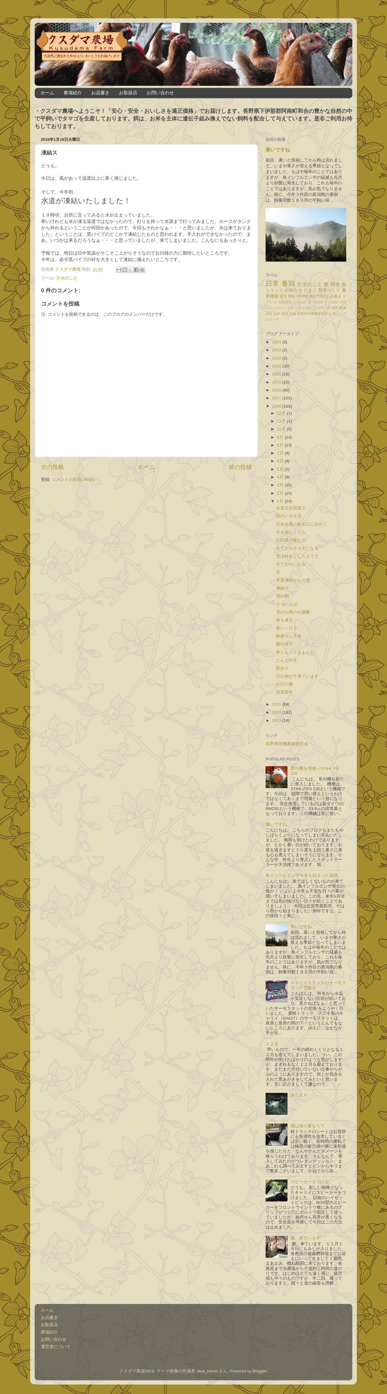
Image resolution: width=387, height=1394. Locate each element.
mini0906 (285, 302)
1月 (280, 501)
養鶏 (288, 283)
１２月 (272, 1044)
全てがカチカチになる (297, 548)
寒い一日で (286, 628)
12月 (282, 413)
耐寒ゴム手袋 (289, 636)
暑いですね (276, 824)
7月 (280, 453)
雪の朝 (282, 596)
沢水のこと (67, 278)
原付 (269, 313)
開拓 (291, 296)
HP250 (302, 296)
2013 (277, 720)
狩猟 (292, 313)
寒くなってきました (295, 652)
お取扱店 (128, 92)
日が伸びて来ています (297, 676)
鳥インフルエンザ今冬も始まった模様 (302, 875)
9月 (280, 437)
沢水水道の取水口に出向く (301, 524)
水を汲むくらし (291, 532)
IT (326, 302)
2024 (277, 342)
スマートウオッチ (287, 308)
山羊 (277, 313)
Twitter (333, 302)
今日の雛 (284, 684)
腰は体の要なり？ (308, 1126)
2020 (277, 374)
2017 (277, 398)
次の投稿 (52, 467)
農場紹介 (73, 92)
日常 (272, 283)
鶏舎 (335, 284)
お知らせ (293, 290)
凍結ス (282, 588)
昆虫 (284, 313)
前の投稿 (240, 467)
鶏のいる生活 (289, 516)
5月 (280, 469)
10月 (282, 429)
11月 (282, 421)
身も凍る (284, 620)
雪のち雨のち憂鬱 (293, 612)
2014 (277, 712)
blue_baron (207, 1371)
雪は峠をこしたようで (297, 556)
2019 (277, 382)
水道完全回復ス (291, 508)
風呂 (312, 296)
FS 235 (318, 302)
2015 (277, 704)
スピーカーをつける (310, 1182)
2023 (277, 350)
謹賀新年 (284, 692)
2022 (277, 358)
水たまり (299, 1095)
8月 (280, 445)
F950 (321, 296)
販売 (283, 296)
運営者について (56, 1346)
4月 (280, 477)
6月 (280, 461)
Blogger (260, 1371)
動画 (342, 308)
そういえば (286, 604)
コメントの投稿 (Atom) (73, 479)
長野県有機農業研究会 (314, 313)
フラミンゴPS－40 (316, 308)
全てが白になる (291, 564)
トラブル (300, 302)
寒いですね (278, 149)
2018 (277, 390)
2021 (277, 366)
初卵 (335, 308)
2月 (280, 493)
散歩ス (282, 668)
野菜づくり (330, 290)
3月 (280, 485)
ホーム (47, 92)
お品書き (100, 92)
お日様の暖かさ (291, 540)
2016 (277, 406)
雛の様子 (284, 644)
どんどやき (286, 660)
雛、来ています (305, 1238)
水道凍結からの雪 (293, 580)
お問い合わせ (160, 92)
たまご (310, 290)
